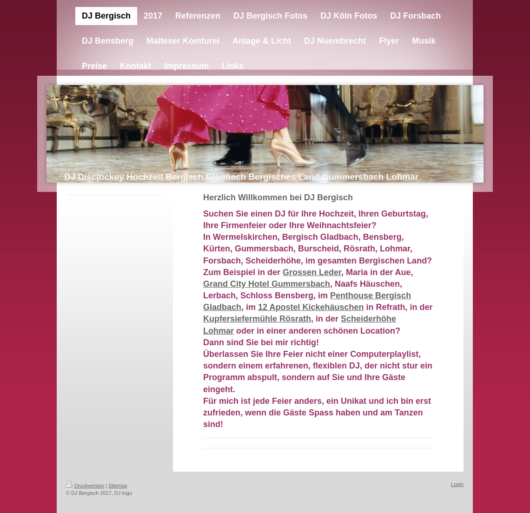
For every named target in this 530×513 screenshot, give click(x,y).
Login (457, 484)
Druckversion (85, 485)
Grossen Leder (312, 272)
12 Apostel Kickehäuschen (311, 307)
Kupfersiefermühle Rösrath (257, 318)
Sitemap (117, 485)
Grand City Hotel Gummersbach (266, 284)
